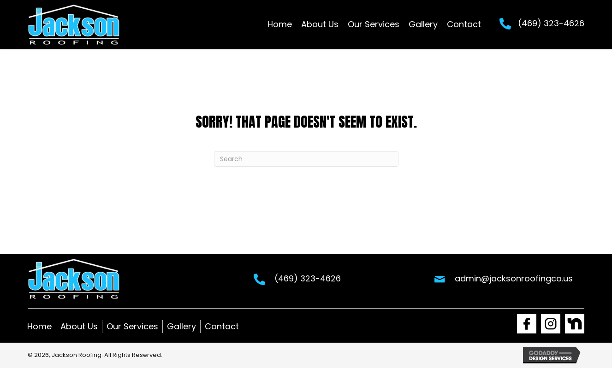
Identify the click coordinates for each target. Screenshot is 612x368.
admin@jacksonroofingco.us (514, 278)
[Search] (306, 159)
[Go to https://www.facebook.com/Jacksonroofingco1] (526, 323)
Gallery (181, 326)
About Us (79, 326)
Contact (222, 326)
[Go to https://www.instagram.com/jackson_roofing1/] (550, 323)
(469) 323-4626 (551, 23)
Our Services (132, 326)
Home (39, 326)
